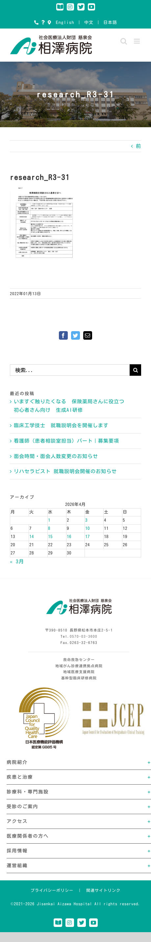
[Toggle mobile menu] (137, 41)
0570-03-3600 (83, 636)
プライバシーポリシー (52, 890)
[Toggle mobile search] (123, 41)
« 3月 (17, 561)
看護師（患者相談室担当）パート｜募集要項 (66, 440)
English (65, 22)
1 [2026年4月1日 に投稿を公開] (49, 520)
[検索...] (70, 370)
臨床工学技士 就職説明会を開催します (61, 425)
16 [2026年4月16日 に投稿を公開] (69, 536)
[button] (79, 762)
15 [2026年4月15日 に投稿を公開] (50, 536)
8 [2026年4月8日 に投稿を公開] (49, 528)
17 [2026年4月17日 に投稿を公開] (87, 536)
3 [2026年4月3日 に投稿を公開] (86, 520)
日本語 (110, 22)
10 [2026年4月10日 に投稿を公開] (87, 528)
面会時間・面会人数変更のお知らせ (56, 456)
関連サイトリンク (103, 890)
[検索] (135, 370)
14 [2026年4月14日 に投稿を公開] (31, 536)
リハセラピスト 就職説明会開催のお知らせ (65, 471)
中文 (88, 22)
